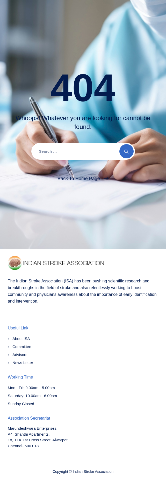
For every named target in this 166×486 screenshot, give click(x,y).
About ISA (21, 338)
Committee (21, 346)
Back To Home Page (78, 178)
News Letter (22, 362)
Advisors (19, 354)
